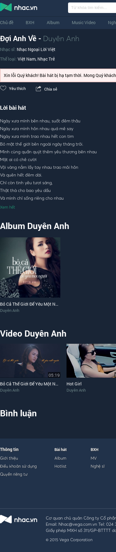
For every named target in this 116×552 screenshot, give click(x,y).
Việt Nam (27, 59)
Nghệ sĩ (98, 466)
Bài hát (60, 449)
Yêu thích (13, 88)
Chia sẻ (46, 89)
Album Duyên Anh (34, 225)
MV (94, 458)
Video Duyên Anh (33, 333)
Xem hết (7, 207)
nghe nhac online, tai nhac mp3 (19, 8)
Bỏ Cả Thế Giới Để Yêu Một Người (32, 384)
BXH (30, 22)
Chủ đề (6, 22)
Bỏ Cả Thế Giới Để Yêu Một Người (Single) (40, 304)
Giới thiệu (9, 458)
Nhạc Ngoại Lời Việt (36, 49)
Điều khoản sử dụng (18, 466)
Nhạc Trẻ (46, 59)
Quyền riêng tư (14, 474)
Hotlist (60, 466)
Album (53, 22)
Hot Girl (74, 384)
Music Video (84, 22)
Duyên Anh (61, 38)
